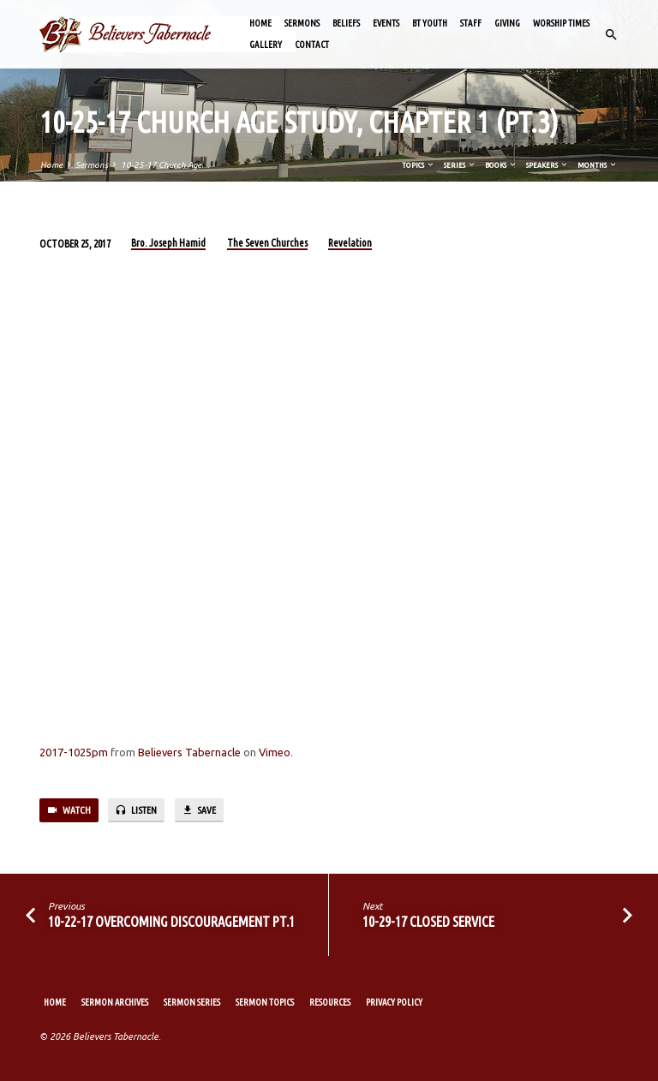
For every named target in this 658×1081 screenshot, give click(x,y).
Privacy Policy (394, 1002)
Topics (418, 165)
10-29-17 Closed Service (428, 921)
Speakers (547, 165)
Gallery (265, 44)
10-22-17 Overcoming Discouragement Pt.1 (171, 921)
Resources (329, 1002)
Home (260, 23)
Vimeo (274, 752)
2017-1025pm (73, 752)
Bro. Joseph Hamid (168, 242)
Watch (68, 810)
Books (501, 165)
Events (386, 23)
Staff (471, 23)
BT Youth (429, 23)
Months (597, 165)
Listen (136, 810)
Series (460, 165)
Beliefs (346, 23)
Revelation (350, 242)
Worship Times (561, 23)
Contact (312, 44)
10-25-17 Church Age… (165, 165)
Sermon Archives (114, 1002)
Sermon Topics (265, 1002)
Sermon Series (192, 1002)
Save (199, 810)
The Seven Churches (267, 242)
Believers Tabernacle (189, 752)
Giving (507, 23)
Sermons (302, 23)
